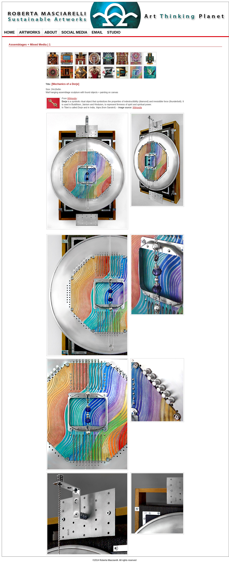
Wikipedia (72, 98)
